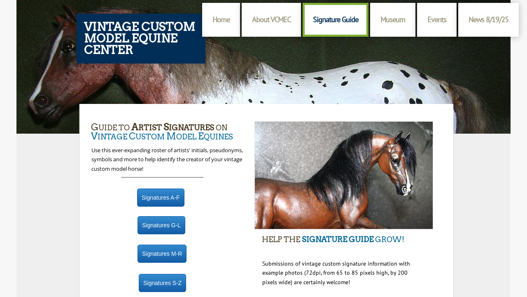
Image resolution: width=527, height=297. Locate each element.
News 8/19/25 (488, 19)
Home (221, 19)
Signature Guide (335, 19)
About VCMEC (271, 19)
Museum (392, 19)
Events (436, 19)
